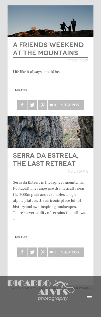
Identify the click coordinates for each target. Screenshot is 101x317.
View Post (71, 104)
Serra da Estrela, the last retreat (45, 159)
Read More (21, 89)
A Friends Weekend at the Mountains (48, 48)
